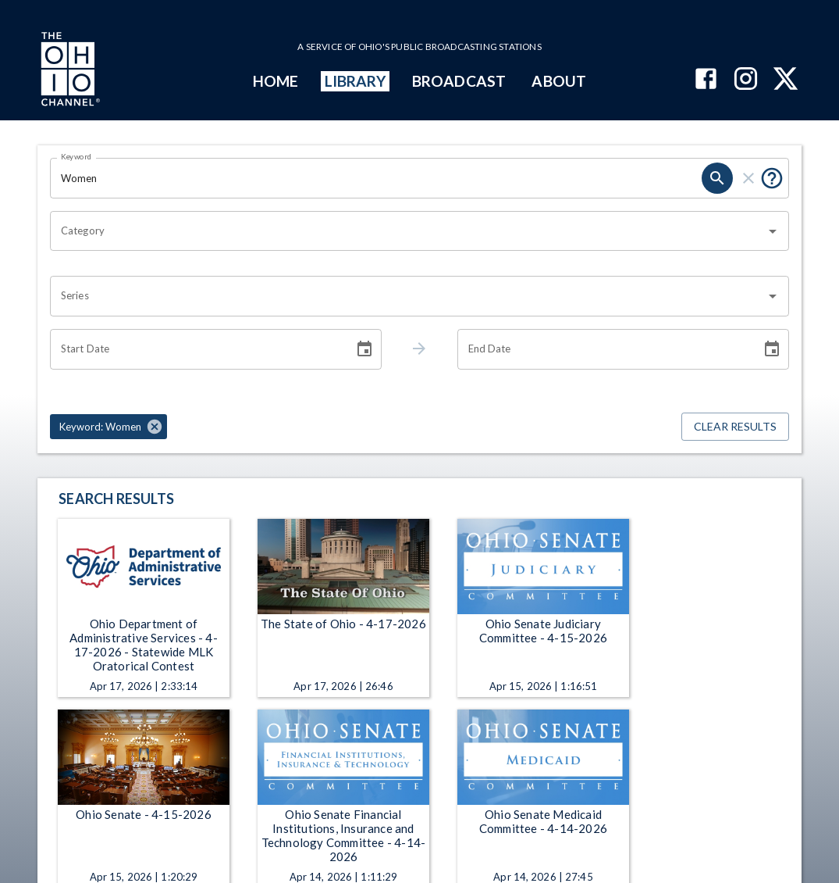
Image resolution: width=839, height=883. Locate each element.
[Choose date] (364, 349)
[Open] (773, 231)
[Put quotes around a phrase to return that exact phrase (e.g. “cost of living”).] (771, 178)
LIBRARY (355, 81)
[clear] (748, 178)
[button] (108, 426)
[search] (717, 178)
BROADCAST (459, 81)
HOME (275, 81)
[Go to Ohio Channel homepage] (69, 71)
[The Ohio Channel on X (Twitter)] (785, 80)
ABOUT (558, 81)
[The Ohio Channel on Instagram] (745, 80)
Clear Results (735, 427)
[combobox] (408, 231)
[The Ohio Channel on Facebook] (706, 80)
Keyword (76, 156)
